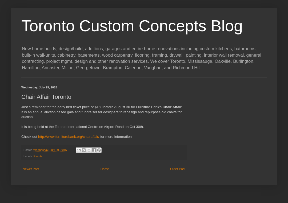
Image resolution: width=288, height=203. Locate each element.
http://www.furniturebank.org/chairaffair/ (68, 137)
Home (105, 169)
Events (38, 156)
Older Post (177, 169)
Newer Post (31, 169)
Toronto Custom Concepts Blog (132, 26)
